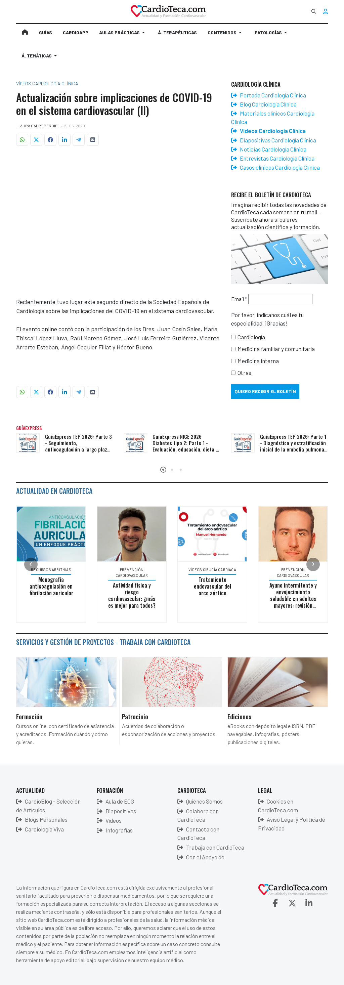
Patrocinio (135, 716)
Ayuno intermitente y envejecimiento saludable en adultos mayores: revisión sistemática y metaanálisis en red (296, 602)
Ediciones (239, 716)
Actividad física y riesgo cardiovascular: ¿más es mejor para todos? (135, 595)
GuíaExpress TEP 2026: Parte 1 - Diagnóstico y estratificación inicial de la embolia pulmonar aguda (293, 446)
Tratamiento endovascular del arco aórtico (215, 586)
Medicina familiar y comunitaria (276, 348)
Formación (29, 716)
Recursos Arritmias (54, 569)
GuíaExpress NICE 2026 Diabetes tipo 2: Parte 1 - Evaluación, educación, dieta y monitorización (185, 446)
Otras (244, 372)
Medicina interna (258, 360)
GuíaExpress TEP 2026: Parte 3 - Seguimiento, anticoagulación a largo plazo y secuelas (78, 446)
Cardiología (251, 337)
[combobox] (313, 11)
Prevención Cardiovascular (135, 572)
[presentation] (31, 564)
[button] (123, 35)
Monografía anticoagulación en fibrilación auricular (54, 586)
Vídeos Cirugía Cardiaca (216, 569)
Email (239, 299)
